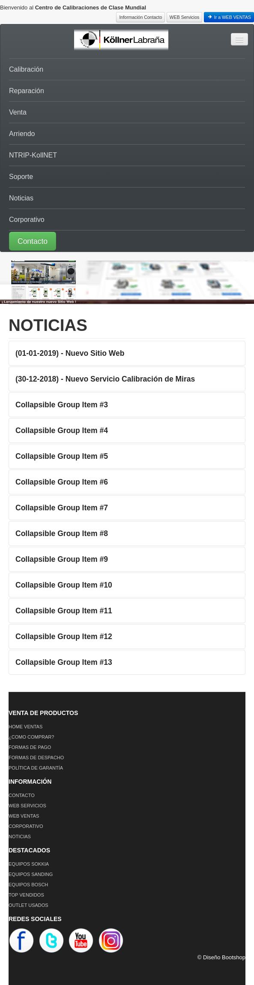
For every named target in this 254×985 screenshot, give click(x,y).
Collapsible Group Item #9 (61, 559)
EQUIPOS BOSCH (28, 884)
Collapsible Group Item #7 (61, 507)
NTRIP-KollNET (33, 155)
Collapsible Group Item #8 (61, 533)
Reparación (26, 90)
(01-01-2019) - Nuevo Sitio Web (69, 353)
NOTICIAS (20, 836)
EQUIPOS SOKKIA (29, 864)
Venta (18, 112)
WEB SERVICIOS (27, 805)
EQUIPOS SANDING (31, 874)
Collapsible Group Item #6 (61, 482)
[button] (127, 241)
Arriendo (22, 133)
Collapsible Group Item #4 (61, 430)
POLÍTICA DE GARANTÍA (36, 767)
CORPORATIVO (26, 826)
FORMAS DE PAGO (30, 747)
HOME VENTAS (25, 726)
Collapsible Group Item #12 (63, 636)
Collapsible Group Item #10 (63, 585)
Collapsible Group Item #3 (61, 404)
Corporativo (27, 219)
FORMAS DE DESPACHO (36, 757)
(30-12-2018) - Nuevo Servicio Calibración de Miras (105, 379)
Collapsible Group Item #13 (63, 662)
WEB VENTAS (24, 815)
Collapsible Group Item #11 (63, 610)
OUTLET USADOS (28, 905)
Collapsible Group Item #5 (61, 456)
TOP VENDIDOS (26, 894)
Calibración (26, 69)
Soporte (21, 176)
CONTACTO (22, 795)
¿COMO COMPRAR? (31, 737)
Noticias (21, 198)
